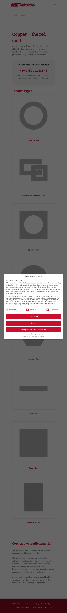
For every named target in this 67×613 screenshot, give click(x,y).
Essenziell (11, 309)
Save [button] (33, 323)
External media (53, 309)
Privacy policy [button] (35, 336)
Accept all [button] (33, 317)
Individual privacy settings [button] (33, 334)
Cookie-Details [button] (27, 336)
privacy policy (25, 291)
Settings (19, 293)
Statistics (31, 309)
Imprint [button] (42, 336)
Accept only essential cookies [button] (33, 329)
